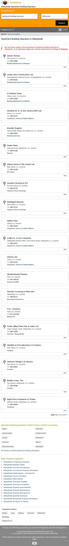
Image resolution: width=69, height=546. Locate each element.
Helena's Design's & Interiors (20, 361)
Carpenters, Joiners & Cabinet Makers (20, 118)
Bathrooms (11, 316)
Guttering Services (13, 136)
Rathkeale (39, 446)
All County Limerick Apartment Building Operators (20, 450)
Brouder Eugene (14, 128)
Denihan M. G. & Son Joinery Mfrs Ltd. (24, 111)
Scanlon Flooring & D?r (17, 183)
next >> (65, 415)
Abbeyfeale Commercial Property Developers (20, 470)
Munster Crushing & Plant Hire (20, 291)
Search (61, 23)
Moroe (38, 442)
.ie (15, 2)
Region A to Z (7, 521)
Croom (4, 437)
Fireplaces (10, 407)
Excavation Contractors (15, 299)
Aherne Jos (12, 257)
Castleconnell (40, 433)
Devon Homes (13, 56)
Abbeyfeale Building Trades (14, 465)
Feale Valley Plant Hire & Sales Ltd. (23, 326)
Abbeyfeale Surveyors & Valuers (15, 501)
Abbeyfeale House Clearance (14, 476)
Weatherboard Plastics (17, 274)
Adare (4, 429)
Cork (12, 513)
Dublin (4, 513)
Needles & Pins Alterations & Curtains (24, 345)
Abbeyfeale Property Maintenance (16, 490)
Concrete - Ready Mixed (15, 334)
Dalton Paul (12, 221)
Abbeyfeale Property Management (16, 493)
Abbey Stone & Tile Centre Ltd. (21, 164)
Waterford (41, 513)
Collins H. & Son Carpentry (19, 238)
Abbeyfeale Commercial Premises (16, 468)
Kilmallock (39, 437)
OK (34, 543)
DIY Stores (11, 172)
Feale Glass (12, 145)
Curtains (10, 350)
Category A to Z (7, 30)
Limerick (5, 442)
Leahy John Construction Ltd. (20, 74)
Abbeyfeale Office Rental (13, 479)
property (16, 34)
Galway (21, 513)
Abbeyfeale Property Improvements (17, 487)
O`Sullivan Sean (14, 93)
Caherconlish (7, 433)
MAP (65, 67)
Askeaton (39, 429)
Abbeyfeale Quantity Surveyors (15, 496)
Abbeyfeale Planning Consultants (16, 484)
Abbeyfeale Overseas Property (15, 482)
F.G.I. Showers (13, 309)
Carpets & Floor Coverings (16, 191)
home (10, 34)
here (34, 539)
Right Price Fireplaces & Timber (21, 399)
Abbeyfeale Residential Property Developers (20, 499)
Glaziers (10, 153)
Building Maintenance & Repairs (18, 63)
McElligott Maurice (15, 202)
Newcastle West (8, 446)
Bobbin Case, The (15, 380)
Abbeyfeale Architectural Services (16, 462)
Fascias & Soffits (13, 282)
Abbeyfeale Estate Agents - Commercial (18, 473)
